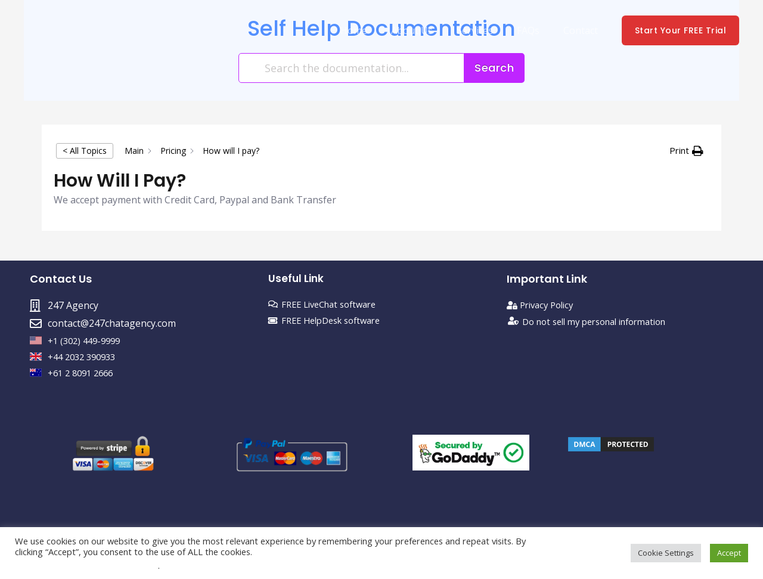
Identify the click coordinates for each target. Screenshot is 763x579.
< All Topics (85, 150)
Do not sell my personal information (603, 323)
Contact (583, 30)
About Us (428, 30)
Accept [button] (729, 552)
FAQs (535, 30)
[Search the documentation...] (352, 68)
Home (375, 30)
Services (487, 30)
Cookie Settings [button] (666, 552)
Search (494, 67)
